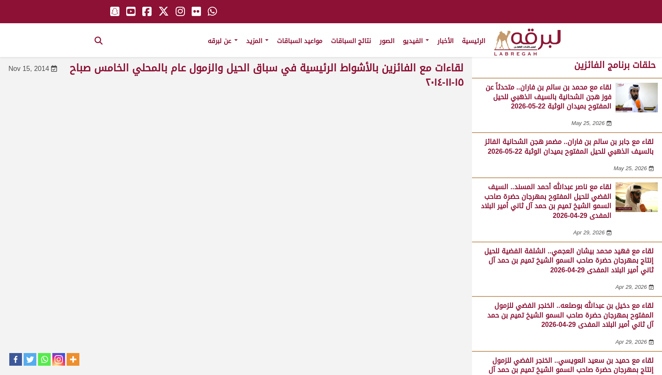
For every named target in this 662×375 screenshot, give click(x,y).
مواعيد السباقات (300, 41)
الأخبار (445, 41)
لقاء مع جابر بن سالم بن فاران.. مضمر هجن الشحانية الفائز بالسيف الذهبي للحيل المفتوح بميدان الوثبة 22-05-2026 (569, 146)
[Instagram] (58, 359)
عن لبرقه (223, 41)
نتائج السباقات (351, 41)
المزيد (257, 41)
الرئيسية (473, 41)
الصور (387, 41)
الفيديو (416, 41)
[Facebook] (15, 359)
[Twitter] (30, 359)
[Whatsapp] (44, 359)
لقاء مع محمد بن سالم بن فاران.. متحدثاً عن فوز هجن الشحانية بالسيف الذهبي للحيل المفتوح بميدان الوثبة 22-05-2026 (548, 97)
